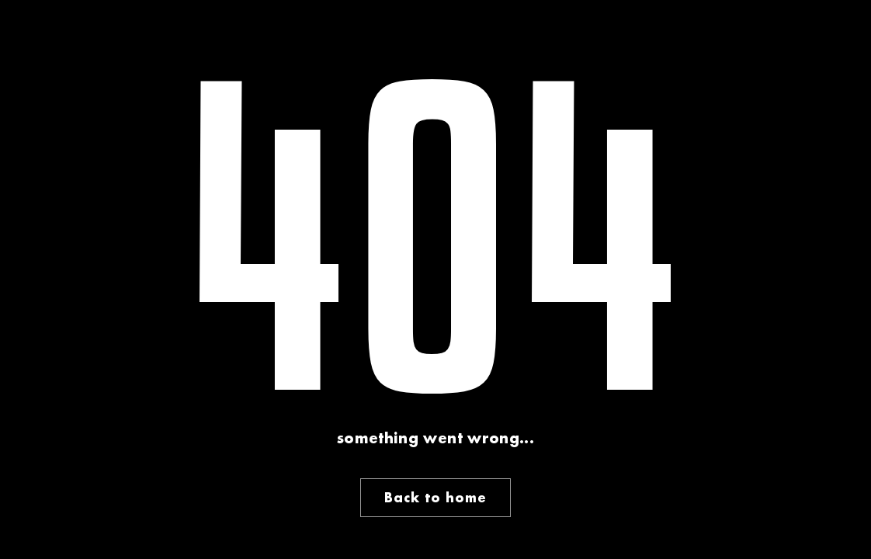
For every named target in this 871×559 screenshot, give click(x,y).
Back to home (435, 497)
